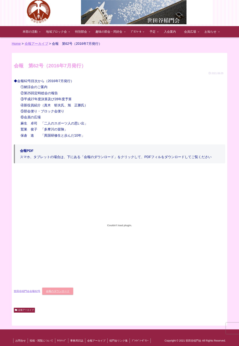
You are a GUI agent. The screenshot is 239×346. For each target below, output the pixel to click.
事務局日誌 (76, 340)
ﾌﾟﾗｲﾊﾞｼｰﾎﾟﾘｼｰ (140, 340)
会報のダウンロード (57, 291)
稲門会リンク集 (118, 340)
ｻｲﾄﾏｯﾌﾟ (61, 340)
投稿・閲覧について (41, 340)
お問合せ (20, 340)
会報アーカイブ (24, 310)
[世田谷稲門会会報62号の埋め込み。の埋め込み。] (119, 225)
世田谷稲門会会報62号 (27, 291)
